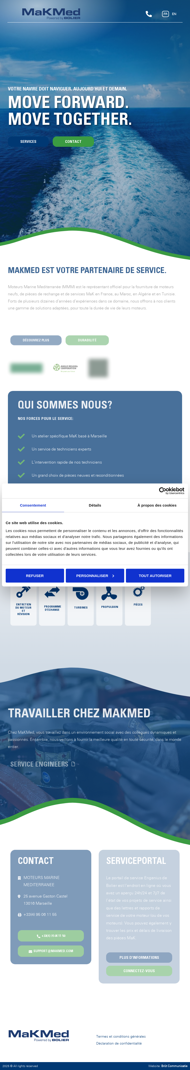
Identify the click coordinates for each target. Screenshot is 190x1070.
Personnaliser (95, 575)
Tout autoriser (155, 575)
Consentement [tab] (33, 505)
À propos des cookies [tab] (157, 505)
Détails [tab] (95, 505)
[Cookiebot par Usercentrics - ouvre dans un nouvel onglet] (162, 491)
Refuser (35, 575)
